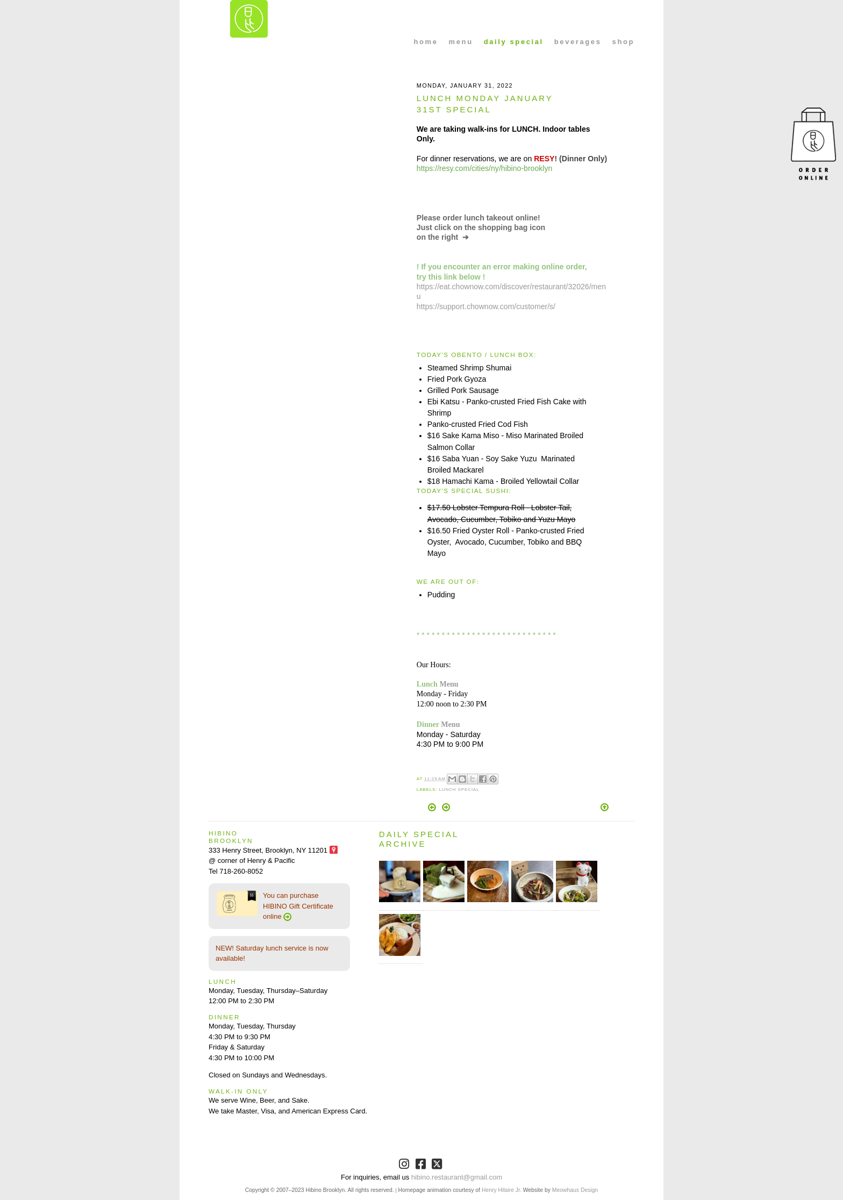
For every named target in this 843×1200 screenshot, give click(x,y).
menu (461, 42)
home (426, 42)
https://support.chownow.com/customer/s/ (486, 306)
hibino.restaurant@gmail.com (456, 1177)
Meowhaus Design (575, 1190)
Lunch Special (459, 789)
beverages (578, 42)
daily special (514, 42)
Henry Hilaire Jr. (501, 1190)
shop (623, 42)
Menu (448, 684)
